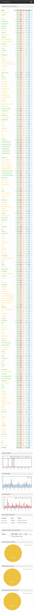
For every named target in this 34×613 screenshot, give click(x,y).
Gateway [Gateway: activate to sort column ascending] (3, 534)
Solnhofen (3, 391)
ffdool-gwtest (4, 522)
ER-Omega (3, 90)
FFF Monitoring (5, 2)
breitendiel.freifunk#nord (6, 41)
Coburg (3, 48)
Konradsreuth (4, 255)
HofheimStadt (4, 233)
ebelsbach (3, 70)
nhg (2, 331)
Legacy (3, 264)
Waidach (3, 423)
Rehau (2, 356)
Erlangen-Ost (4, 115)
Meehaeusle (4, 291)
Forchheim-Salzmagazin (6, 166)
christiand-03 (4, 46)
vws (2, 420)
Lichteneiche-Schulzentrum (7, 273)
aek (2, 17)
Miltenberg (3, 307)
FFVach (3, 137)
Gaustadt (3, 197)
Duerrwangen (4, 66)
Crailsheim (3, 50)
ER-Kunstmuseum (5, 88)
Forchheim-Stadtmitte (6, 168)
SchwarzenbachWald (6, 378)
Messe (2, 304)
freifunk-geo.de (4, 179)
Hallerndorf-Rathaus (5, 206)
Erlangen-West (4, 119)
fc (1, 133)
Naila (2, 322)
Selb (2, 385)
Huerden (3, 240)
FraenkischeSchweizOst (6, 173)
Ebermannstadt (4, 72)
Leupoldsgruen (4, 269)
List (31, 12)
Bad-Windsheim (5, 23)
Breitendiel (3, 37)
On (8, 6)
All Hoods (3, 447)
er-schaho (3, 99)
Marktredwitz (4, 284)
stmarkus (3, 400)
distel (2, 57)
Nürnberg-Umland (5, 345)
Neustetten (3, 329)
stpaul (2, 407)
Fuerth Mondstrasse (5, 193)
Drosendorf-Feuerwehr (6, 61)
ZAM (2, 438)
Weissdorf (3, 425)
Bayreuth (3, 32)
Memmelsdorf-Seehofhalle (7, 300)
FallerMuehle (4, 128)
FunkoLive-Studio (5, 195)
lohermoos (3, 278)
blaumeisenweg (4, 34)
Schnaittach (4, 374)
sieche (2, 389)
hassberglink (4, 211)
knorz (2, 251)
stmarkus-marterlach (6, 403)
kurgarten (3, 260)
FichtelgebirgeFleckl (5, 142)
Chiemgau (3, 43)
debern (3, 52)
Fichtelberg (3, 139)
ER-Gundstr (4, 81)
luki (2, 280)
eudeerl (3, 126)
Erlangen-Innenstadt (5, 108)
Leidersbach (4, 266)
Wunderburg (4, 436)
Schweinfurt (4, 380)
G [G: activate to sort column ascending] (15, 10)
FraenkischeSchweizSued (7, 175)
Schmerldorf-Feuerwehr (6, 371)
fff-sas (2, 135)
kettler (2, 246)
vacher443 (3, 418)
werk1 (2, 427)
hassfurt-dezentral (5, 215)
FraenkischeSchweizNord (7, 171)
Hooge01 (3, 235)
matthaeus (3, 289)
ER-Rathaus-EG (5, 92)
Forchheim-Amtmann (6, 159)
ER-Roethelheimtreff (6, 97)
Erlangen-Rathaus (5, 117)
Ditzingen (3, 59)
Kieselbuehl (4, 249)
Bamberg (3, 28)
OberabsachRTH (5, 347)
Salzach (3, 365)
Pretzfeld (3, 353)
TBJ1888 (3, 409)
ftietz (2, 188)
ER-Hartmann (4, 84)
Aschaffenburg (4, 21)
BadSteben (3, 26)
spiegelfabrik (4, 394)
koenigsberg (4, 253)
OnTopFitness (4, 349)
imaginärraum (4, 242)
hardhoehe (3, 208)
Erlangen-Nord (4, 110)
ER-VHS (3, 101)
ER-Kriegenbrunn (5, 86)
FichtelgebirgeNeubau (6, 144)
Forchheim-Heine (5, 162)
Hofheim (3, 231)
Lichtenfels (3, 275)
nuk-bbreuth (4, 338)
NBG (2, 324)
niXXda (3, 333)
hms (2, 224)
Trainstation (4, 411)
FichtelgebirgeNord (5, 146)
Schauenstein (4, 369)
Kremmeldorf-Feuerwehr (6, 258)
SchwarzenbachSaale (6, 376)
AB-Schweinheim (5, 12)
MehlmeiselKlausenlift (6, 293)
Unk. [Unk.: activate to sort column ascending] (24, 10)
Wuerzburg (3, 434)
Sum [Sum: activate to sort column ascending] (26, 10)
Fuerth (2, 191)
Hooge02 (3, 237)
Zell (2, 443)
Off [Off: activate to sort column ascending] (20, 10)
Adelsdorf (3, 14)
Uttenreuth (3, 416)
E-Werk (3, 68)
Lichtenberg (4, 271)
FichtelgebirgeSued (5, 150)
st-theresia (3, 396)
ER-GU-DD (3, 79)
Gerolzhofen (4, 200)
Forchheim (3, 157)
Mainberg (3, 282)
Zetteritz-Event (4, 445)
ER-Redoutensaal (5, 95)
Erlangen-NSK (4, 113)
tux (2, 414)
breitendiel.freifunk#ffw (6, 39)
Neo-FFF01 (4, 327)
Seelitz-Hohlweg (5, 382)
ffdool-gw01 (4, 520)
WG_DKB (3, 429)
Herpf (2, 222)
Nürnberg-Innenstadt (6, 342)
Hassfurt (3, 213)
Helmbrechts (4, 220)
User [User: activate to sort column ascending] (29, 10)
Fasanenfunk (4, 130)
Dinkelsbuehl (4, 55)
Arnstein (3, 19)
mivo (2, 311)
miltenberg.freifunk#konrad (7, 309)
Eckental (3, 77)
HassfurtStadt (4, 217)
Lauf (2, 262)
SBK (2, 367)
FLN (2, 155)
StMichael (3, 405)
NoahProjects (4, 336)
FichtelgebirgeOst (5, 148)
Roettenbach (4, 358)
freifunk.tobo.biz (5, 182)
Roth (2, 362)
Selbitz (2, 387)
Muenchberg (4, 320)
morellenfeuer (4, 313)
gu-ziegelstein (4, 202)
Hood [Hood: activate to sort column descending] (2, 10)
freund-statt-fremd (5, 184)
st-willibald (3, 398)
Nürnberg (3, 340)
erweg (2, 121)
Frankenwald (4, 177)
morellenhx (3, 316)
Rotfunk (3, 360)
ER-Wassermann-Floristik (7, 104)
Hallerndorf (3, 204)
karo (2, 244)
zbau (2, 440)
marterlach (3, 287)
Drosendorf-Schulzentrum (7, 63)
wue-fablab (3, 432)
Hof (2, 229)
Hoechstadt (4, 226)
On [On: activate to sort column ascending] (17, 10)
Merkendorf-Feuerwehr (6, 302)
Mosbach (3, 318)
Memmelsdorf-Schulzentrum (7, 298)
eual (2, 124)
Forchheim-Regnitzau (6, 164)
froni (2, 186)
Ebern (2, 75)
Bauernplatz (4, 30)
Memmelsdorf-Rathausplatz (7, 295)
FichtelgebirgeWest (5, 153)
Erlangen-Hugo (4, 106)
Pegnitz (3, 351)
